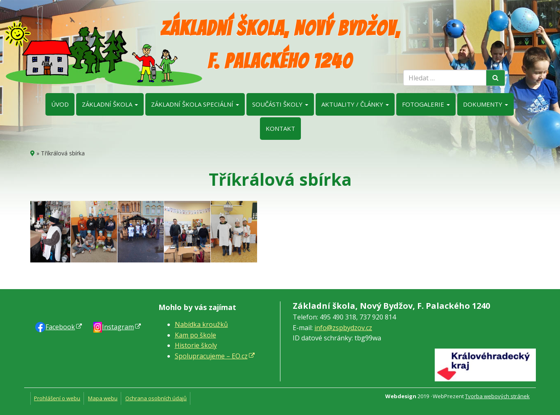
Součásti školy (280, 104)
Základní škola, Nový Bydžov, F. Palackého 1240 (280, 45)
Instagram (118, 326)
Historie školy (196, 345)
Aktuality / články (355, 104)
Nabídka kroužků (201, 324)
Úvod (60, 104)
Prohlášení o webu (57, 398)
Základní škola (110, 104)
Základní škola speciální (195, 104)
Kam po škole (195, 335)
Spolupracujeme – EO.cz (211, 355)
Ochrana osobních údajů (156, 398)
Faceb (60, 326)
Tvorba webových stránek (497, 396)
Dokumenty (485, 104)
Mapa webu (102, 398)
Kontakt (280, 128)
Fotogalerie (426, 104)
